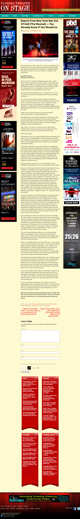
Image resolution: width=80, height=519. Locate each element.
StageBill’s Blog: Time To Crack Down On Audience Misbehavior (50, 467)
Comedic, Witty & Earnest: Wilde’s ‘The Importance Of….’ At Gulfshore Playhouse (49, 418)
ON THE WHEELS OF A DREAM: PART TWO (30, 453)
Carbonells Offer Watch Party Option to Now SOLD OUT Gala (30, 408)
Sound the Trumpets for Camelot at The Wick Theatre (49, 404)
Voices (51, 16)
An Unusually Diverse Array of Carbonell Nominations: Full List (30, 414)
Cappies (61, 16)
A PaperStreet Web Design (7, 516)
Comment (23, 329)
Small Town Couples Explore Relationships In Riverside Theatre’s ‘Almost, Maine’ (50, 410)
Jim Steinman (34, 305)
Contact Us (61, 10)
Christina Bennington (26, 305)
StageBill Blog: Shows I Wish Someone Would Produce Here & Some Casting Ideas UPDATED (50, 460)
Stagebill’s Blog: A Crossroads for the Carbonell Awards (49, 439)
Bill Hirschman (38, 30)
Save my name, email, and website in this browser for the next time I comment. (38, 364)
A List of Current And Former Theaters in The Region (29, 445)
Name (22, 345)
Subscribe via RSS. (13, 514)
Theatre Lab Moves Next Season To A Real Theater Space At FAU (29, 396)
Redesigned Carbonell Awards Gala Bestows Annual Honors (30, 402)
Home (43, 10)
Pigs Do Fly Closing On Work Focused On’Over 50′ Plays (30, 390)
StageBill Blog (38, 16)
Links (55, 10)
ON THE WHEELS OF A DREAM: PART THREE (30, 449)
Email (22, 350)
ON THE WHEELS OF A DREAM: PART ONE (30, 458)
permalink (47, 305)
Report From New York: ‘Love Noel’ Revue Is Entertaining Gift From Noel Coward (30, 311)
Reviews (5, 16)
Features (25, 16)
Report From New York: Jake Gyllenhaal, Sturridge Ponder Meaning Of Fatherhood (50, 312)
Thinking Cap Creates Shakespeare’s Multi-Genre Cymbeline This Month (30, 464)
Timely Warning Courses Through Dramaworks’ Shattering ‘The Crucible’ (48, 390)
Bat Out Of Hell (52, 304)
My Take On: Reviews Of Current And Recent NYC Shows (29, 439)
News (15, 16)
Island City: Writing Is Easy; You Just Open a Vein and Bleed (50, 383)
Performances (35, 304)
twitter (78, 508)
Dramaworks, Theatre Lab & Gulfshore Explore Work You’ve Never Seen (30, 384)
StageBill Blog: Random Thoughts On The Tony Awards (50, 473)
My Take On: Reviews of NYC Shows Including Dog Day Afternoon (50, 398)
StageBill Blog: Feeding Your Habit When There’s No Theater (49, 446)
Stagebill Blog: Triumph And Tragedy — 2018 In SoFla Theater (50, 453)
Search (67, 10)
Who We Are (49, 10)
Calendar (72, 16)
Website (22, 356)
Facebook (75, 508)
